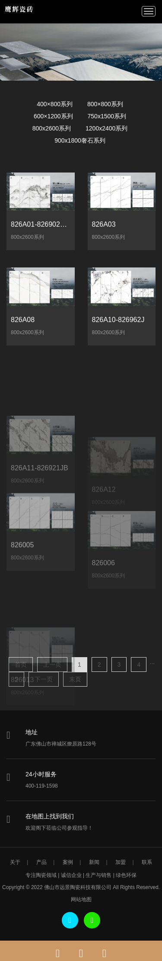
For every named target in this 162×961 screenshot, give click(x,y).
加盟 (120, 862)
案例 (68, 862)
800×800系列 (105, 104)
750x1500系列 (107, 116)
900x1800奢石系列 (79, 140)
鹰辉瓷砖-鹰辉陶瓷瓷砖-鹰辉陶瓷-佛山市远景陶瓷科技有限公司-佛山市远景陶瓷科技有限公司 (22, 11)
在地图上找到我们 (49, 816)
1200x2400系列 (106, 128)
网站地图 (81, 899)
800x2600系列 (51, 128)
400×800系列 (55, 104)
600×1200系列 (53, 116)
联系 (147, 862)
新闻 (94, 862)
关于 (15, 862)
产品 (41, 862)
